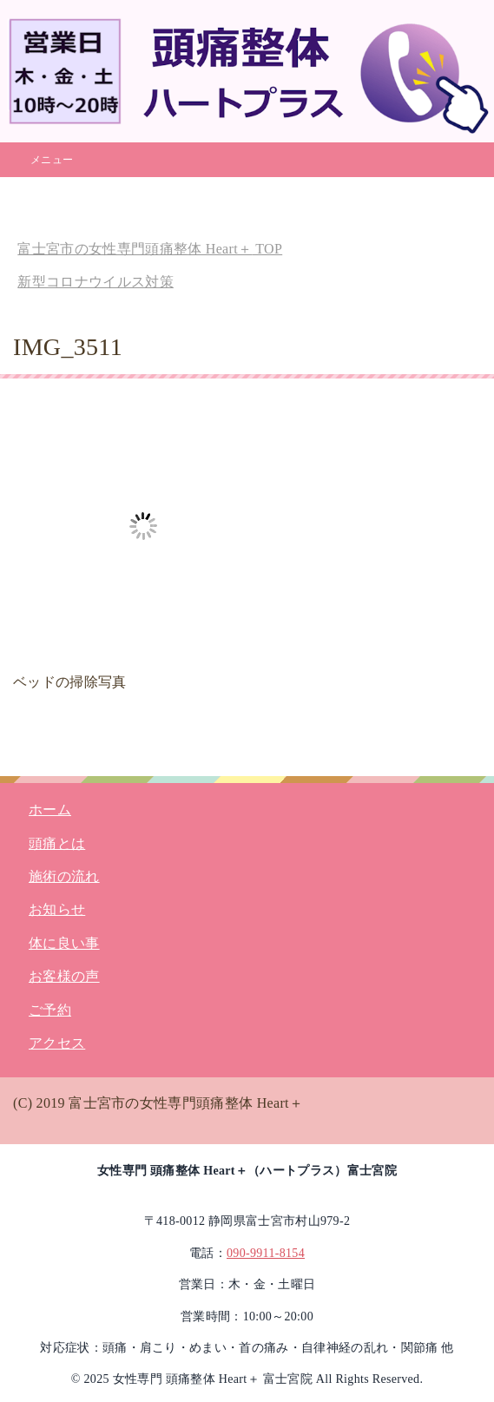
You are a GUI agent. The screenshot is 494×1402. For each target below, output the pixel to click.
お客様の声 (64, 976)
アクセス (57, 1043)
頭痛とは (57, 843)
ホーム (50, 809)
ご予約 (50, 1010)
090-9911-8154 (266, 1253)
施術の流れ (64, 876)
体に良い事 (64, 943)
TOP (149, 248)
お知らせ (57, 909)
